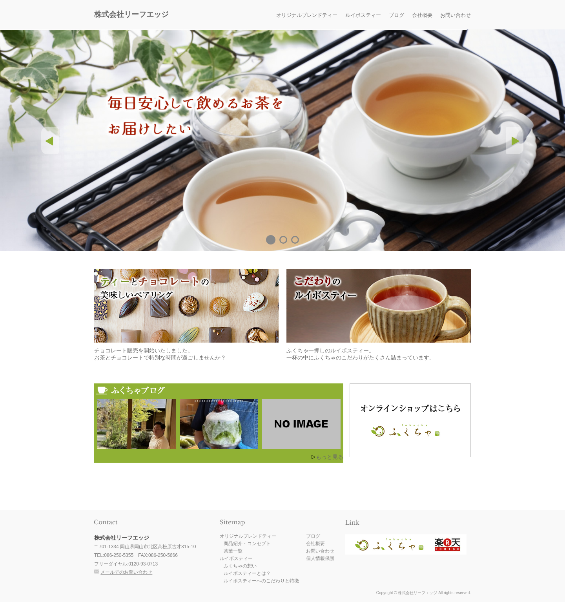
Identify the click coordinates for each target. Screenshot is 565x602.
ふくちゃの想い (240, 566)
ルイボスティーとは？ (247, 573)
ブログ (396, 15)
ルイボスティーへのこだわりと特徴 (261, 581)
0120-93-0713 (143, 564)
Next (515, 140)
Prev (50, 140)
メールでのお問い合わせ (126, 572)
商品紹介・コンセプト (247, 543)
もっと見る (329, 457)
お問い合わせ (455, 15)
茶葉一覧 (233, 551)
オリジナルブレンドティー (306, 15)
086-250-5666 (163, 555)
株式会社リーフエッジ (131, 14)
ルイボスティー (363, 15)
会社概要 (422, 15)
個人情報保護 (320, 558)
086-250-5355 (118, 555)
